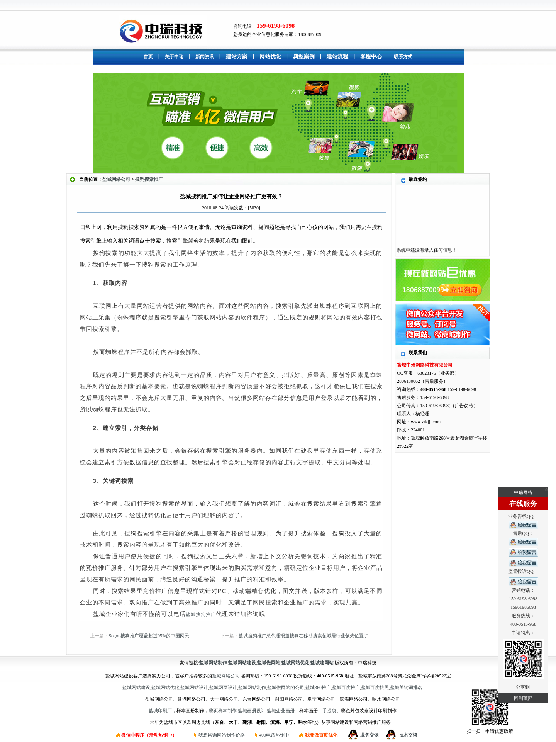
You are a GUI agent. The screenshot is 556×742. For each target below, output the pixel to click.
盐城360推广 (318, 687)
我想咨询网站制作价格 (221, 735)
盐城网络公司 (116, 179)
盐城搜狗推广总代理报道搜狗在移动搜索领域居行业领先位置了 (303, 635)
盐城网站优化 (165, 687)
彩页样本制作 (223, 710)
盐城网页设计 (223, 687)
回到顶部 (523, 698)
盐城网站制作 (252, 687)
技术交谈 (408, 735)
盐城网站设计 (194, 687)
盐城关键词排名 (406, 687)
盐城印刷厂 (160, 710)
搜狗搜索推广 (149, 179)
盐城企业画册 (281, 710)
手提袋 (329, 710)
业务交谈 (369, 735)
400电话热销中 (274, 735)
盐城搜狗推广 (201, 614)
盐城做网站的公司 (285, 687)
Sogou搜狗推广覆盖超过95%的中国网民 (148, 635)
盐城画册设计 (252, 710)
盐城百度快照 (375, 687)
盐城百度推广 (346, 687)
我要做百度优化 (321, 735)
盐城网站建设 (136, 687)
